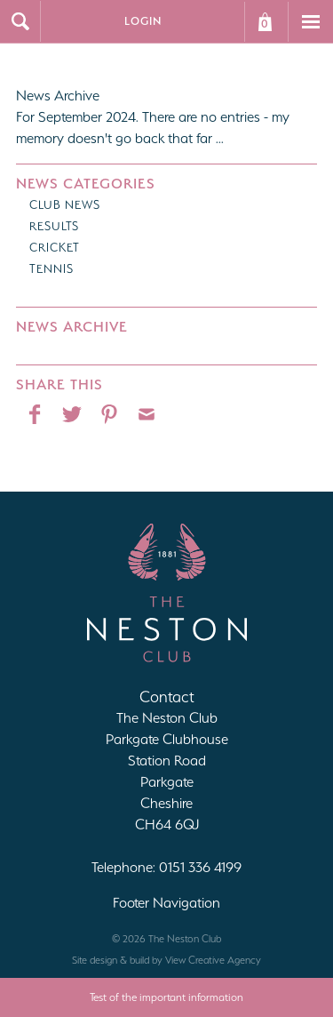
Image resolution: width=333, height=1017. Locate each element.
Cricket (54, 247)
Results (54, 226)
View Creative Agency (213, 960)
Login (143, 21)
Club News (64, 205)
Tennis (51, 269)
